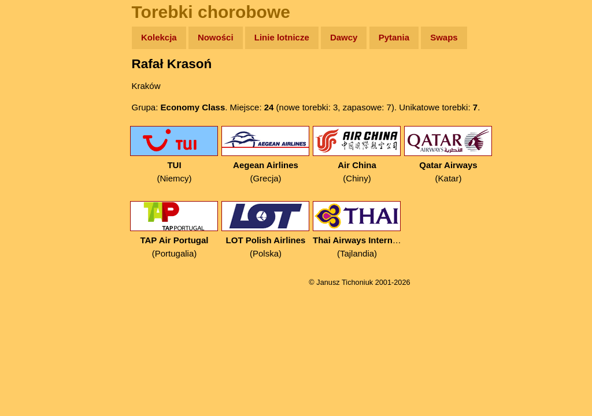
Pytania (394, 37)
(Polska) (266, 229)
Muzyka (35, 171)
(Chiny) (357, 154)
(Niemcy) (174, 154)
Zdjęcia (34, 105)
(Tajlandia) (357, 229)
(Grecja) (266, 154)
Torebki (34, 238)
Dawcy (344, 37)
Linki (29, 216)
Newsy (33, 127)
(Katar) (448, 154)
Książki (34, 149)
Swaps (444, 37)
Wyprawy (38, 82)
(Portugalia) (174, 229)
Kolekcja (159, 37)
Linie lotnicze (281, 37)
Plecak (33, 194)
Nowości (216, 37)
